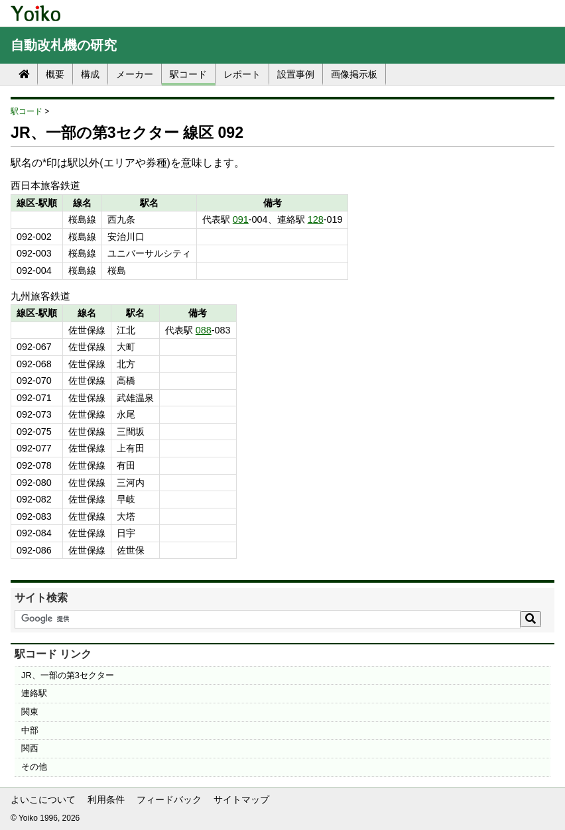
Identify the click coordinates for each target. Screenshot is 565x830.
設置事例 (295, 74)
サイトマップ (241, 799)
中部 (29, 730)
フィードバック (169, 799)
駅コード (188, 74)
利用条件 (106, 799)
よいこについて (43, 799)
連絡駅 (34, 693)
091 (241, 219)
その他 (34, 767)
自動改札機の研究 (64, 45)
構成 (90, 74)
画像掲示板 (354, 74)
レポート (242, 74)
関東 (29, 712)
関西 (29, 748)
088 (204, 330)
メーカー (134, 74)
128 (316, 219)
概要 (55, 74)
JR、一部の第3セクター (67, 675)
